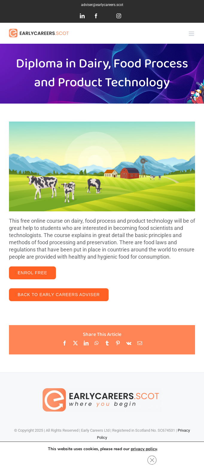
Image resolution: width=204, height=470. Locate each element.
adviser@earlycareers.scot (102, 5)
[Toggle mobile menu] (192, 34)
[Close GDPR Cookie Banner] (151, 460)
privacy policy (144, 449)
